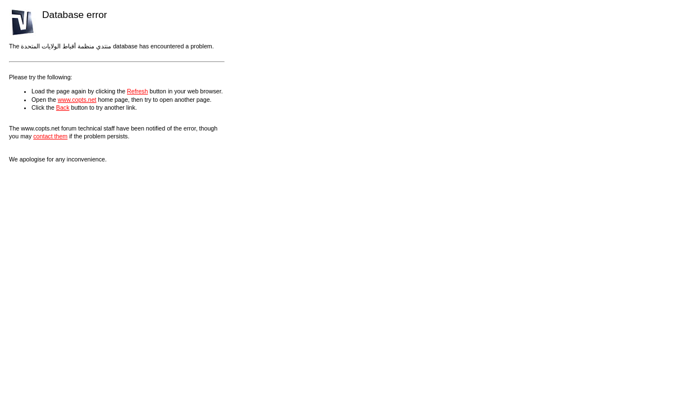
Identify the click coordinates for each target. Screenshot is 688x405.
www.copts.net (77, 99)
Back (63, 107)
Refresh (137, 91)
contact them (50, 136)
